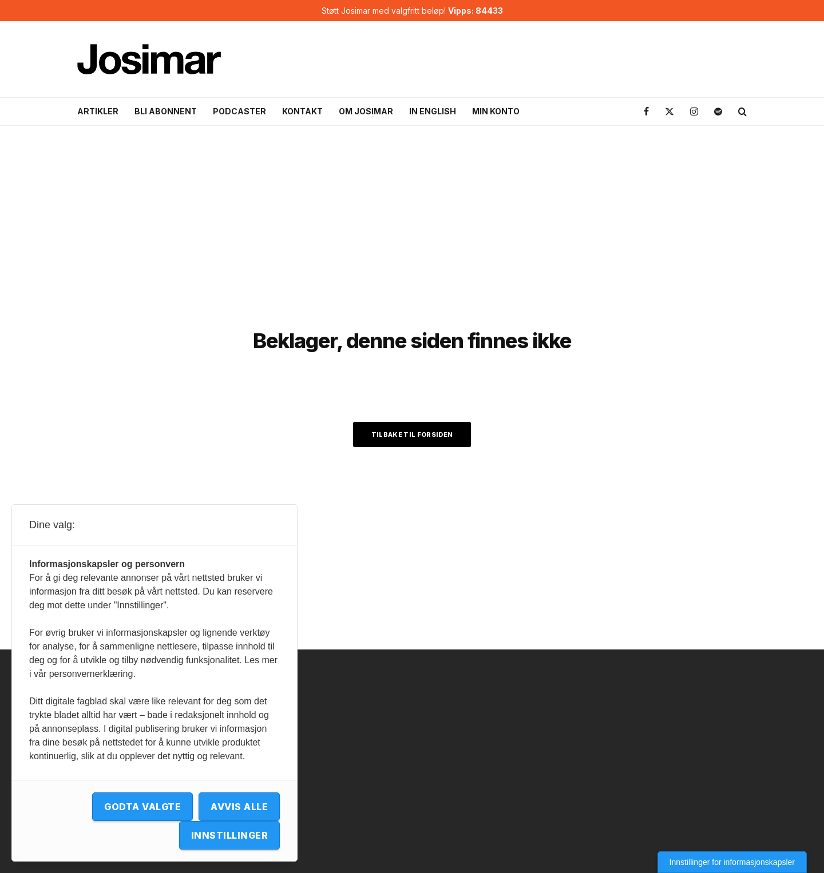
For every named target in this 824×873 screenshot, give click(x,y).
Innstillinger (229, 835)
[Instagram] (694, 112)
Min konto (496, 111)
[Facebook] (646, 112)
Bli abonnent (165, 111)
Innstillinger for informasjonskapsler (732, 862)
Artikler (97, 111)
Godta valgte (142, 806)
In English (432, 111)
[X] (669, 112)
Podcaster (239, 111)
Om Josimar (366, 111)
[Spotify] (718, 112)
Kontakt (302, 111)
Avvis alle (239, 806)
